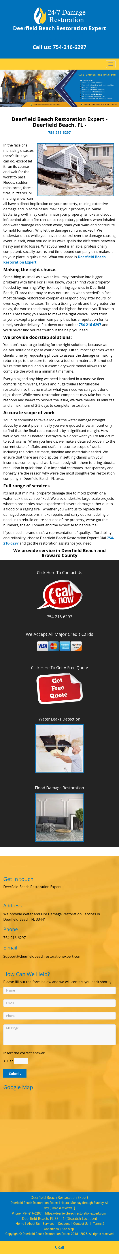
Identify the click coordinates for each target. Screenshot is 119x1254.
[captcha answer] (21, 1061)
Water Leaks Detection (59, 719)
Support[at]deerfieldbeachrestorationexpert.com (43, 956)
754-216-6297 (70, 47)
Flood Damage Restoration (59, 787)
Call (59, 1247)
